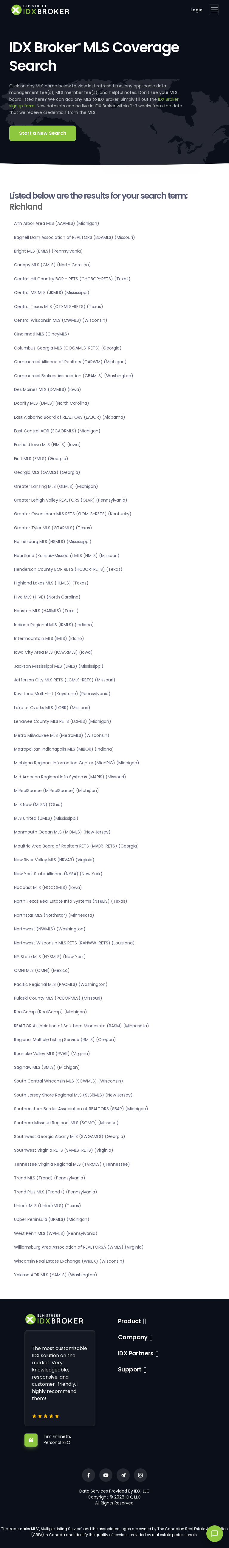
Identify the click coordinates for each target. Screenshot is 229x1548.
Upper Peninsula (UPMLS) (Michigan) (51, 1219)
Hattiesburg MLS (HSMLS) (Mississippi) (53, 542)
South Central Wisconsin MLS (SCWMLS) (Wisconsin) (68, 1081)
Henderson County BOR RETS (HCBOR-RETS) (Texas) (68, 569)
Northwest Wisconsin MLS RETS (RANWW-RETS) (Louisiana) (74, 943)
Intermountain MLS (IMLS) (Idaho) (49, 638)
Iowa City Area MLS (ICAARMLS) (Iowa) (53, 652)
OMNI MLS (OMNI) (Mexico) (42, 970)
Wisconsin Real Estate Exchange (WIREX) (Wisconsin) (69, 1261)
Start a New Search (42, 133)
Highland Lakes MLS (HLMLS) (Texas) (51, 583)
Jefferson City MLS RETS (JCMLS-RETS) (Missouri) (64, 680)
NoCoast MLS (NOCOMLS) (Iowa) (48, 887)
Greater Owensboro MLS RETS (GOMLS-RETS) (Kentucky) (72, 514)
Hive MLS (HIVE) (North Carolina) (47, 597)
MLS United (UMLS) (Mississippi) (46, 818)
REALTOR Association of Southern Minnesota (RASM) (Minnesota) (81, 1026)
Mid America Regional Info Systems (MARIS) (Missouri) (70, 777)
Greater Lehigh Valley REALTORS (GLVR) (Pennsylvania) (70, 500)
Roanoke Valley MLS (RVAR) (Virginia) (52, 1054)
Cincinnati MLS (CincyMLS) (41, 334)
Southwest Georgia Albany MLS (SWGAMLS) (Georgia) (69, 1136)
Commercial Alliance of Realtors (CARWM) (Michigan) (70, 362)
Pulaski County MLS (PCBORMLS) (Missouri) (58, 998)
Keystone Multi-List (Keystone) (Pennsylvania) (62, 694)
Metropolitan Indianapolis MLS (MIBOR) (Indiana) (64, 749)
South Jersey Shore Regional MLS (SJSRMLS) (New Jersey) (73, 1095)
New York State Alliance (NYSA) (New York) (58, 874)
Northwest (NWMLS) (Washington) (50, 929)
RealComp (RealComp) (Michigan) (50, 1012)
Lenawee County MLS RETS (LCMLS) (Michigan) (62, 721)
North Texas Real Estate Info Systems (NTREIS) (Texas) (70, 901)
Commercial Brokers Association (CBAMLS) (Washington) (73, 376)
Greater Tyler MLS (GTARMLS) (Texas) (53, 528)
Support (130, 1369)
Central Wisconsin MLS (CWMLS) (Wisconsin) (60, 320)
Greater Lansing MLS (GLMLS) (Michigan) (56, 486)
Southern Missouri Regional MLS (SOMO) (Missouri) (66, 1123)
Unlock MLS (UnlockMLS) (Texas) (47, 1206)
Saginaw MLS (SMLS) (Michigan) (47, 1067)
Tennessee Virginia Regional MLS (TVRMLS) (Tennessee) (72, 1164)
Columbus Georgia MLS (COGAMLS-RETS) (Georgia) (68, 348)
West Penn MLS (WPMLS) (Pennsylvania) (56, 1233)
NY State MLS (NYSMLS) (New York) (50, 957)
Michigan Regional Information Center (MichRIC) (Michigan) (76, 763)
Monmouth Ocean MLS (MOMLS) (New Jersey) (62, 832)
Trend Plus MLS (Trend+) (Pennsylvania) (55, 1192)
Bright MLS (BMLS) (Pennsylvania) (48, 251)
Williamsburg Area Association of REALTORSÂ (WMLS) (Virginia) (79, 1247)
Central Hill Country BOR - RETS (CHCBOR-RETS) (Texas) (72, 279)
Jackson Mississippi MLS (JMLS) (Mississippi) (58, 666)
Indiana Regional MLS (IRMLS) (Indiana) (54, 625)
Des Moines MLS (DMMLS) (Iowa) (47, 389)
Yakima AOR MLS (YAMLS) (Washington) (55, 1275)
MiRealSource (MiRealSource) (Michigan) (56, 791)
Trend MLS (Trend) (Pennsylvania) (49, 1178)
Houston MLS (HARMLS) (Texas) (46, 611)
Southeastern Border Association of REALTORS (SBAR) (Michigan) (81, 1109)
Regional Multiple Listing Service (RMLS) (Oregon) (65, 1040)
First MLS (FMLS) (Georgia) (41, 459)
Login (196, 10)
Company (133, 1337)
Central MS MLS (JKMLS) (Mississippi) (51, 293)
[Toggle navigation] (214, 9)
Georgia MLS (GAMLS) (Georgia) (47, 472)
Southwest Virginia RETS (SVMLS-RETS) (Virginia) (63, 1150)
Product (129, 1321)
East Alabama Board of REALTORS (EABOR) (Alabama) (69, 417)
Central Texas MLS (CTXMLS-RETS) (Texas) (58, 307)
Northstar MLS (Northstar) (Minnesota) (54, 915)
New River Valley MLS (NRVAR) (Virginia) (54, 860)
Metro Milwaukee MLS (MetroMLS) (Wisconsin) (61, 735)
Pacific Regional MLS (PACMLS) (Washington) (61, 984)
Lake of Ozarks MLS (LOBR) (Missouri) (52, 708)
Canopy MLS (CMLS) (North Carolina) (52, 265)
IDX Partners (136, 1353)
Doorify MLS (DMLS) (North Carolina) (51, 403)
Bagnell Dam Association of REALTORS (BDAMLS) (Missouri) (74, 237)
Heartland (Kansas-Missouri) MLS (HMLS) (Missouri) (67, 556)
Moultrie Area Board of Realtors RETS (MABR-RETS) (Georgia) (76, 846)
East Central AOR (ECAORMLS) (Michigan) (57, 431)
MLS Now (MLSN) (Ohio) (38, 805)
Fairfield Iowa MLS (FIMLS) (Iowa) (47, 445)
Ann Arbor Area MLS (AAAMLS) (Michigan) (56, 223)
